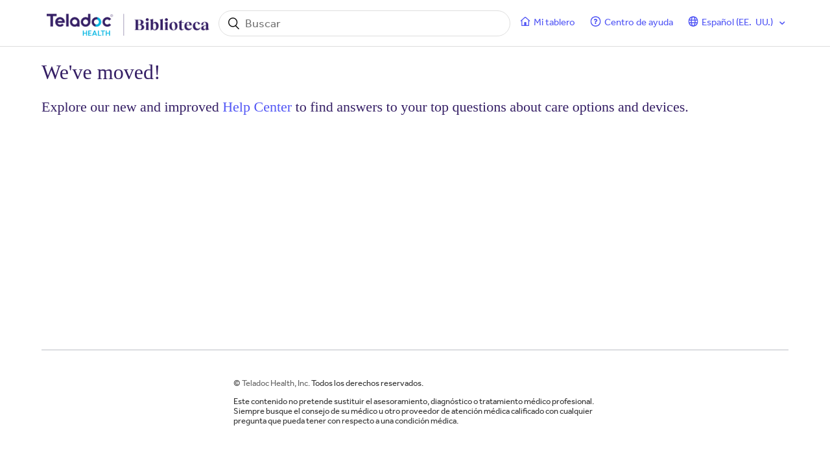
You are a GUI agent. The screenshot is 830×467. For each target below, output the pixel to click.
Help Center (257, 107)
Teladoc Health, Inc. (276, 383)
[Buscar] (364, 23)
